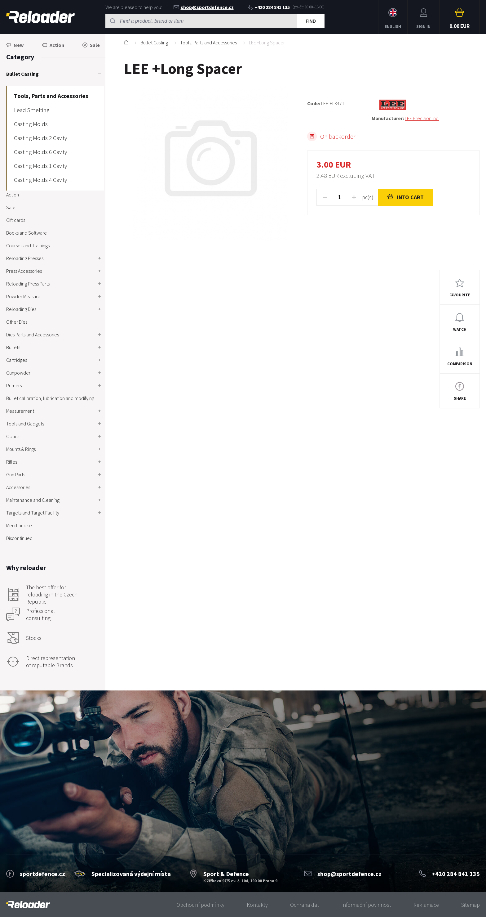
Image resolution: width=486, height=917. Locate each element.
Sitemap (470, 904)
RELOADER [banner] (40, 17)
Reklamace (426, 904)
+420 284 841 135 (269, 7)
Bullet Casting (154, 42)
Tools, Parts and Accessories (208, 42)
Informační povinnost (366, 904)
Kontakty (257, 904)
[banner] (28, 905)
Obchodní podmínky (200, 904)
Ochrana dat (304, 904)
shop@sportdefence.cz (204, 7)
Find (311, 21)
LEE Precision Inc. (422, 118)
